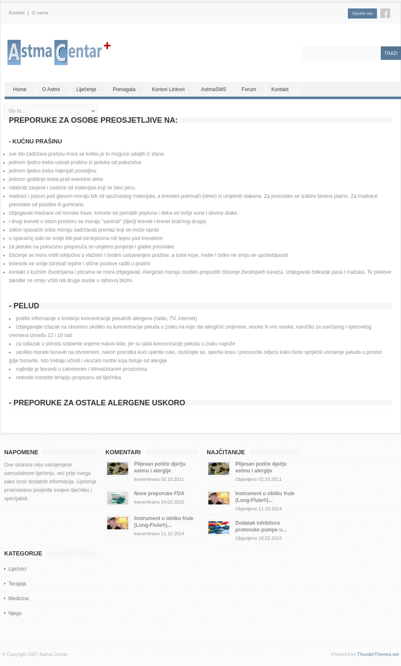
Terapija (17, 584)
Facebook (385, 13)
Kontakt (16, 13)
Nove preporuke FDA (159, 493)
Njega (15, 613)
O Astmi (54, 89)
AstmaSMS (213, 89)
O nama (40, 13)
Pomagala (128, 89)
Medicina (18, 598)
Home (20, 89)
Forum (249, 89)
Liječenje (89, 89)
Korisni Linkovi (171, 89)
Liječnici (17, 569)
